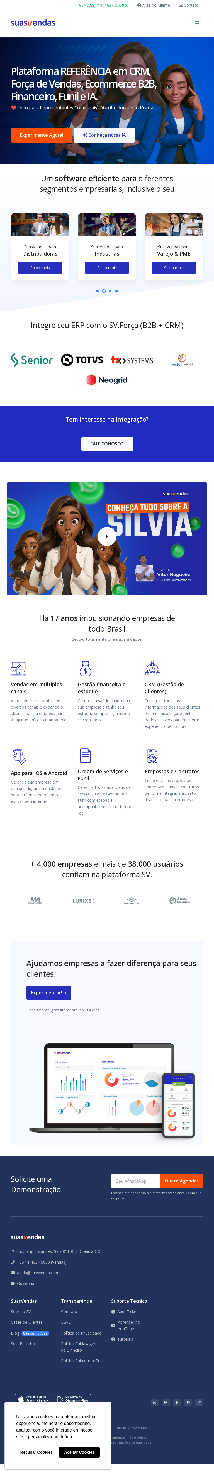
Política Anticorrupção (81, 1371)
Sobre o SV (21, 1321)
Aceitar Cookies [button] (79, 1452)
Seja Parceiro (23, 1354)
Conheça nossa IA (104, 140)
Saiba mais (40, 277)
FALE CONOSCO (107, 454)
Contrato (69, 1321)
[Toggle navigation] (197, 22)
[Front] (33, 22)
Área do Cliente (153, 5)
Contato (189, 5)
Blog (30, 1344)
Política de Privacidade (81, 1343)
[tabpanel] (40, 261)
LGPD (66, 1332)
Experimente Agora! (41, 140)
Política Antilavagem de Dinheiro (79, 1357)
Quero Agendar (181, 1191)
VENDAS (103, 5)
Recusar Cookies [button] (36, 1452)
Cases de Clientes (27, 1332)
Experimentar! (49, 1003)
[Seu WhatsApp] (135, 1191)
